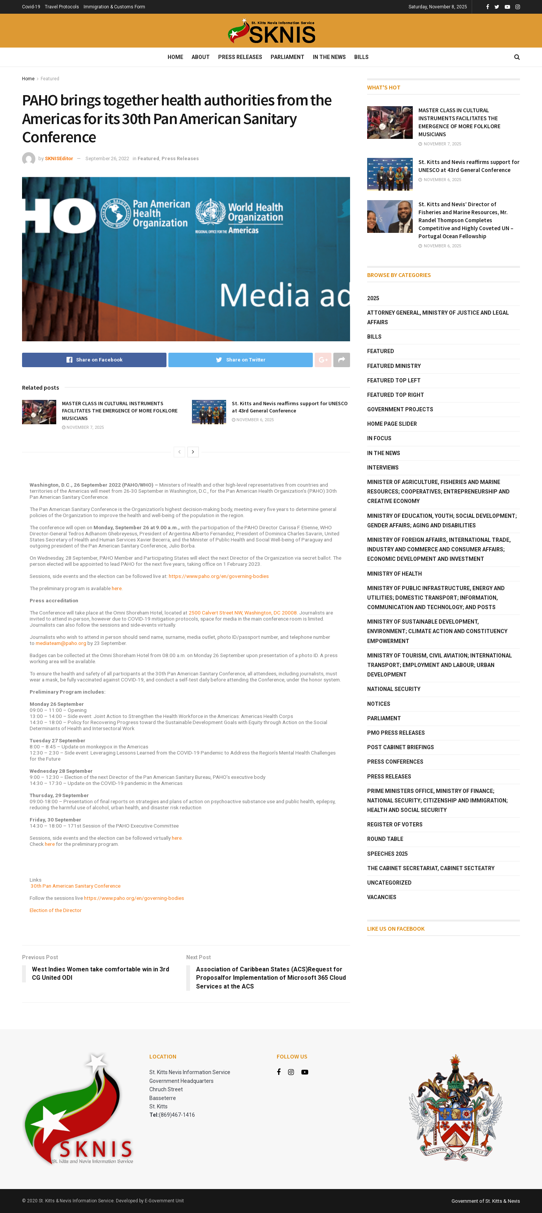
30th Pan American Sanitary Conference (75, 886)
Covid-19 (31, 7)
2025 (373, 298)
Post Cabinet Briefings (400, 747)
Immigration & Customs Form (114, 7)
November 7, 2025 (83, 427)
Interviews (383, 468)
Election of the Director (56, 910)
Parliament (287, 57)
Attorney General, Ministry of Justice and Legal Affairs (438, 317)
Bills (361, 57)
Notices (378, 704)
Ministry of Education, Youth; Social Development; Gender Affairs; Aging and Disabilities (442, 520)
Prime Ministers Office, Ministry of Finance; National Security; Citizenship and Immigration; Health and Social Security (437, 800)
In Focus (379, 438)
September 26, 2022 (107, 158)
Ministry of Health (394, 574)
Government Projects (400, 409)
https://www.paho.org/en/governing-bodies (219, 576)
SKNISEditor (59, 158)
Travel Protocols (62, 7)
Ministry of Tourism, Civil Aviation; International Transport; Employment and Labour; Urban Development (439, 665)
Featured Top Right (395, 395)
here (117, 588)
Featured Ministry (394, 366)
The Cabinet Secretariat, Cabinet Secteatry (430, 868)
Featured (50, 78)
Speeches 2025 (387, 854)
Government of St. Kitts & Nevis (486, 1201)
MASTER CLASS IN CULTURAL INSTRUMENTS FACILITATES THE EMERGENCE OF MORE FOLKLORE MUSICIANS (119, 411)
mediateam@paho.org (61, 643)
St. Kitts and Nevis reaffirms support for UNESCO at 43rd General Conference (290, 407)
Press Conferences (395, 762)
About (201, 57)
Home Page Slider (392, 424)
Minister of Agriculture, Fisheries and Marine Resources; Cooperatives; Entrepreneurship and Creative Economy (438, 491)
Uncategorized (389, 883)
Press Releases (240, 57)
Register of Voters (395, 824)
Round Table (385, 839)
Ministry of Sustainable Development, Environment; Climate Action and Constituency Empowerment (437, 631)
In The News (329, 57)
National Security (393, 689)
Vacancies (381, 897)
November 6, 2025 (253, 419)
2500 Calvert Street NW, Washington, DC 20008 (243, 613)
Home (175, 57)
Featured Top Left (394, 380)
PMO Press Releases (396, 733)
